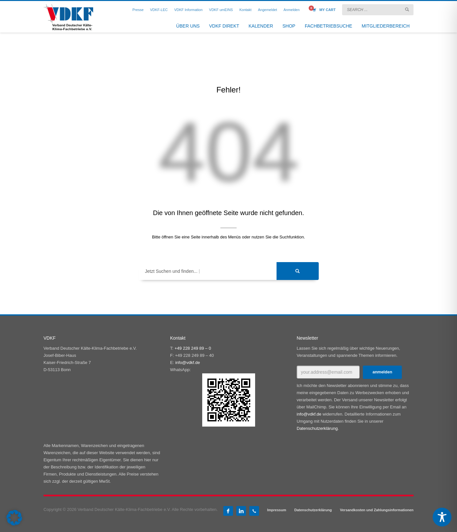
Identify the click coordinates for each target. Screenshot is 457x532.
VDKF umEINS (221, 10)
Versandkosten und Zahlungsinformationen (377, 510)
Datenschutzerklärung (317, 428)
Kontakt (245, 10)
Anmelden (291, 10)
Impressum (276, 510)
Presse (137, 10)
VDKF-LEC (158, 10)
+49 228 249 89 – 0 (193, 348)
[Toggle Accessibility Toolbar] (442, 517)
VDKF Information (188, 10)
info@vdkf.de (187, 362)
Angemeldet (267, 10)
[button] (14, 517)
